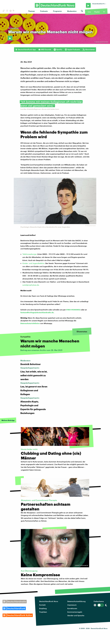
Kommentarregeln (74, 612)
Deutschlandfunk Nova (48, 601)
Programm (57, 11)
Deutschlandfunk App (25, 49)
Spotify (58, 49)
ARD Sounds (44, 49)
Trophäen (43, 612)
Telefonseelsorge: (29, 254)
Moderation (72, 11)
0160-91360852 (73, 310)
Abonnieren (89, 49)
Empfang (43, 608)
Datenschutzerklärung (76, 601)
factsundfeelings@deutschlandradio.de (37, 312)
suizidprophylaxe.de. (30, 285)
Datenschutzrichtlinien (30, 323)
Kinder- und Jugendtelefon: (33, 263)
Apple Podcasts (72, 49)
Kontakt (42, 605)
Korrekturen (72, 608)
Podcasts (44, 11)
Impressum (72, 605)
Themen (31, 11)
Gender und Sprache (75, 615)
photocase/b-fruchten (102, 42)
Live (89, 12)
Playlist (97, 12)
